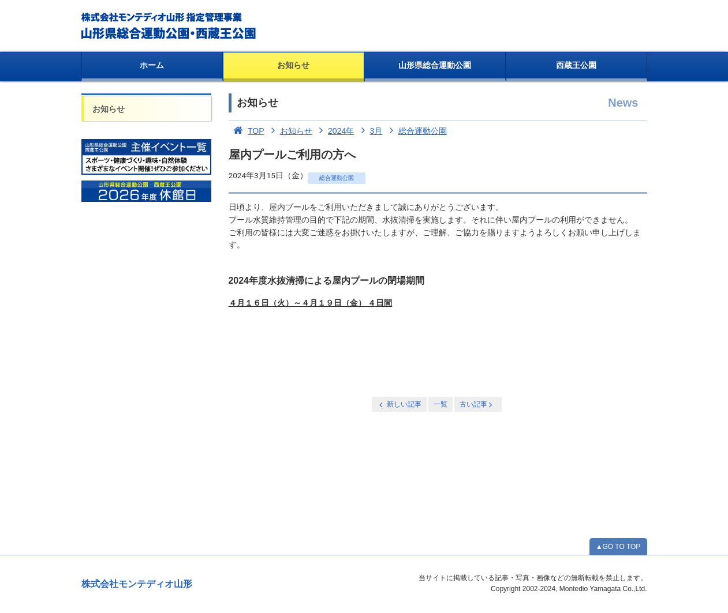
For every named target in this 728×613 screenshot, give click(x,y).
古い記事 (477, 404)
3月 (369, 131)
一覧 (440, 404)
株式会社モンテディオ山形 (136, 584)
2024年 (334, 131)
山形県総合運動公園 (434, 65)
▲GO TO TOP (618, 547)
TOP (246, 131)
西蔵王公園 (576, 65)
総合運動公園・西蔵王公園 (169, 26)
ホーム (152, 65)
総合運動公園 (415, 131)
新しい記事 (399, 404)
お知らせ (293, 65)
